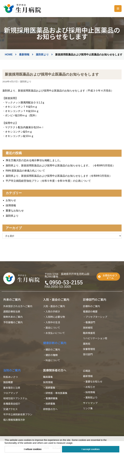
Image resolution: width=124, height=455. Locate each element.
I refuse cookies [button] (32, 449)
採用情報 (11, 205)
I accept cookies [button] (91, 449)
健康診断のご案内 (54, 343)
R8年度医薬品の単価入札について (25, 170)
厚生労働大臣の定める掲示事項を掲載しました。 (34, 160)
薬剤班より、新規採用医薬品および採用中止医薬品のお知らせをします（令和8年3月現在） (59, 175)
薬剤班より (25, 81)
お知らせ (11, 200)
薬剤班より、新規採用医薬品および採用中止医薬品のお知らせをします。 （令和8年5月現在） (60, 165)
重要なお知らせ (15, 210)
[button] (74, 443)
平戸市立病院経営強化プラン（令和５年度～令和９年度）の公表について (48, 180)
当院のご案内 (12, 370)
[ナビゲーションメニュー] (118, 8)
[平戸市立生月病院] (21, 8)
